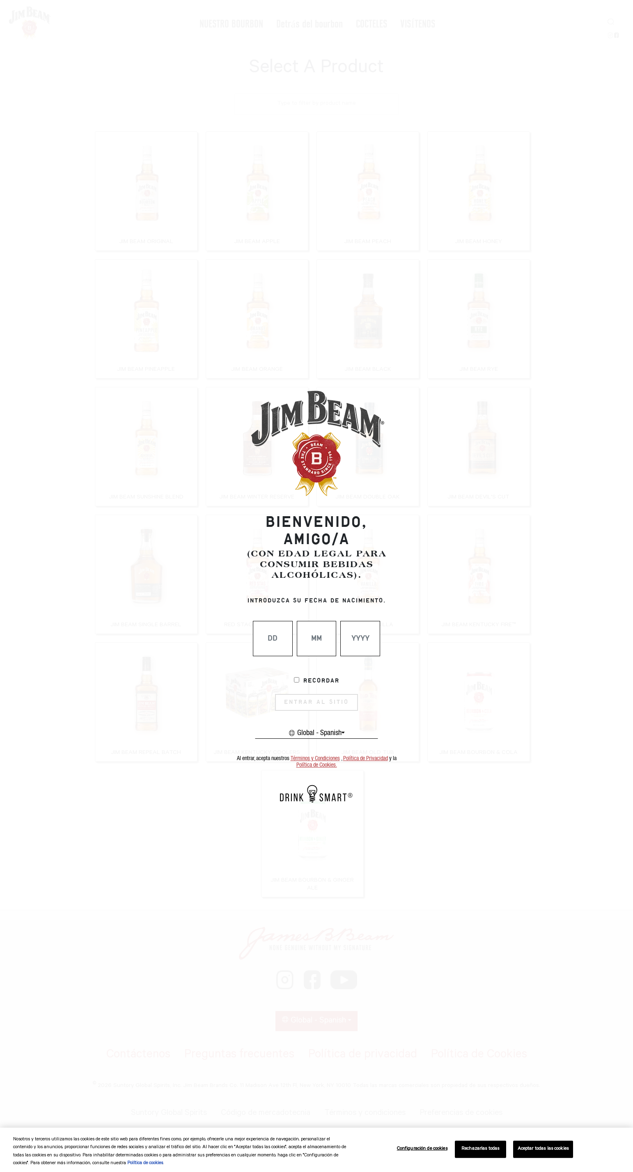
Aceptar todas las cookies (543, 1149)
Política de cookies (145, 1163)
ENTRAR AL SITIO (316, 702)
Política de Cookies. (316, 765)
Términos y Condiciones (315, 758)
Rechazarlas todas (480, 1149)
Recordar (321, 681)
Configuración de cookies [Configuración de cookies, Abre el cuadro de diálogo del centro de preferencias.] (422, 1149)
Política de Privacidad (365, 758)
